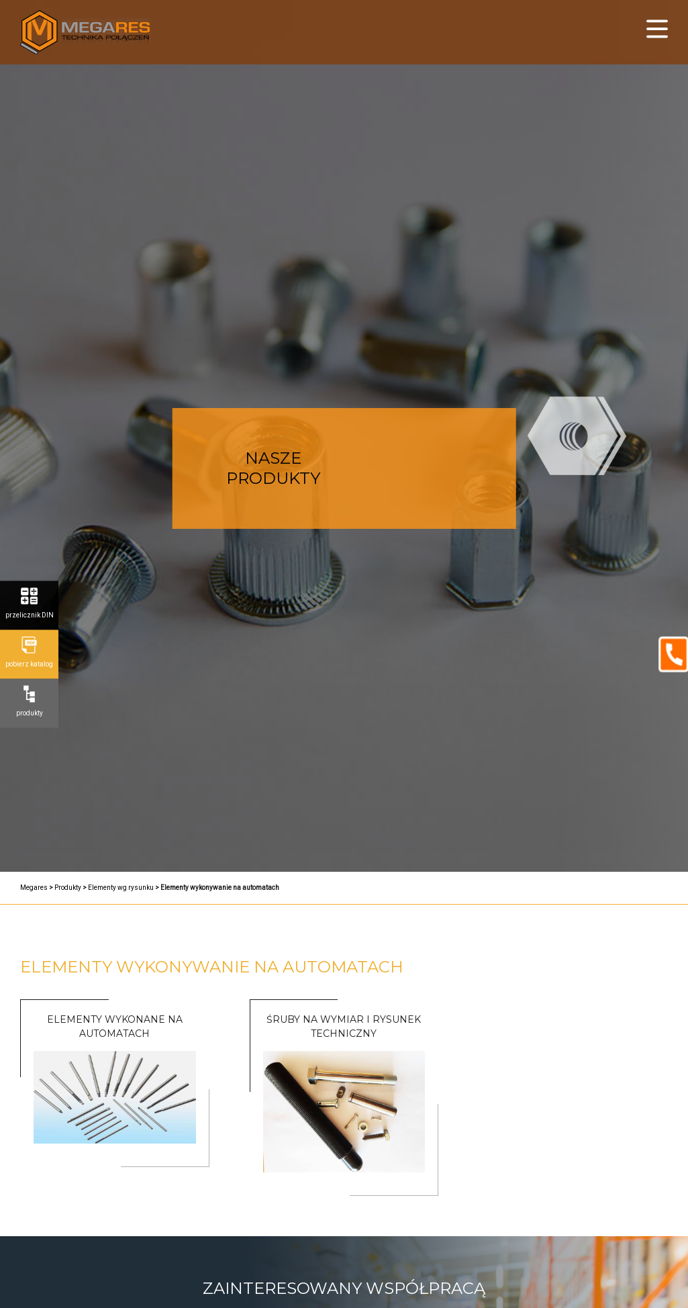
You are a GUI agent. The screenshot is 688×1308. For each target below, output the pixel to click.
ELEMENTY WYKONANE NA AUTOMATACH (115, 1026)
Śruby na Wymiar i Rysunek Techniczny (343, 1026)
